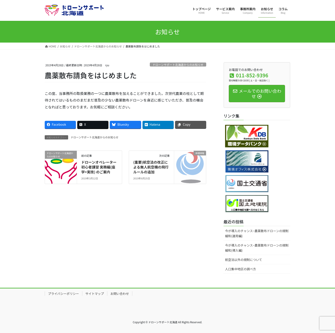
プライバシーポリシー (63, 293)
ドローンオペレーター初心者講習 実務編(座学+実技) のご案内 (98, 167)
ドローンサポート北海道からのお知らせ (178, 65)
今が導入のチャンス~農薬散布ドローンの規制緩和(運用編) (257, 233)
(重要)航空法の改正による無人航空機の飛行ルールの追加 (151, 167)
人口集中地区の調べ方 (240, 269)
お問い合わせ (119, 293)
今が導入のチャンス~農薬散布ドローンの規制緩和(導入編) (257, 248)
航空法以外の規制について (243, 259)
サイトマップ (94, 293)
